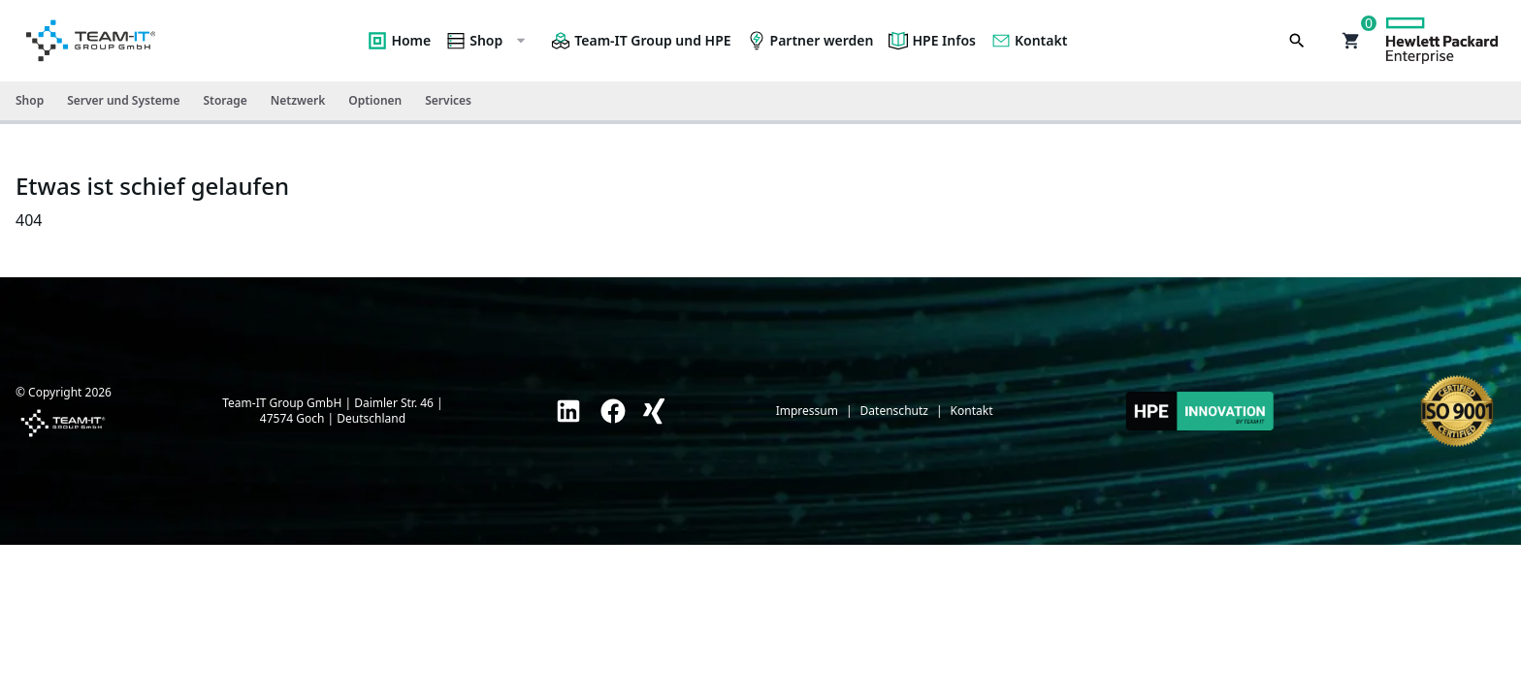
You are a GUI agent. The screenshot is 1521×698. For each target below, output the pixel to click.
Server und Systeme (123, 100)
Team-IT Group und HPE (640, 40)
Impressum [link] (807, 411)
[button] (1351, 40)
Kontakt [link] (972, 411)
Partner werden (810, 40)
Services (448, 100)
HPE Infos (932, 40)
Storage (224, 100)
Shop (487, 40)
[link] (568, 411)
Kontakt (1029, 40)
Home (399, 40)
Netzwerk (298, 100)
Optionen (375, 100)
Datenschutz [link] (894, 411)
